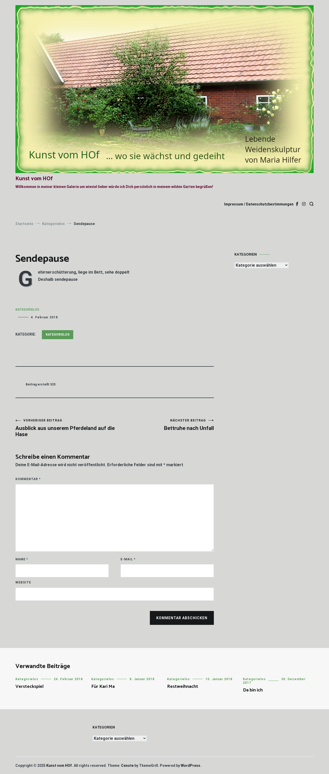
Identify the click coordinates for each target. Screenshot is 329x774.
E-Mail (128, 559)
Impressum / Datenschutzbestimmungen (259, 204)
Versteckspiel (29, 686)
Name (21, 559)
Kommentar (28, 479)
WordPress (190, 765)
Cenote (127, 765)
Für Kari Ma (103, 686)
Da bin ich (253, 690)
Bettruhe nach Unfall (164, 425)
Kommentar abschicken (181, 618)
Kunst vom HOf (34, 178)
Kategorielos (27, 309)
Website (23, 582)
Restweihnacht (182, 686)
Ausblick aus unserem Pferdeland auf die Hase (65, 428)
